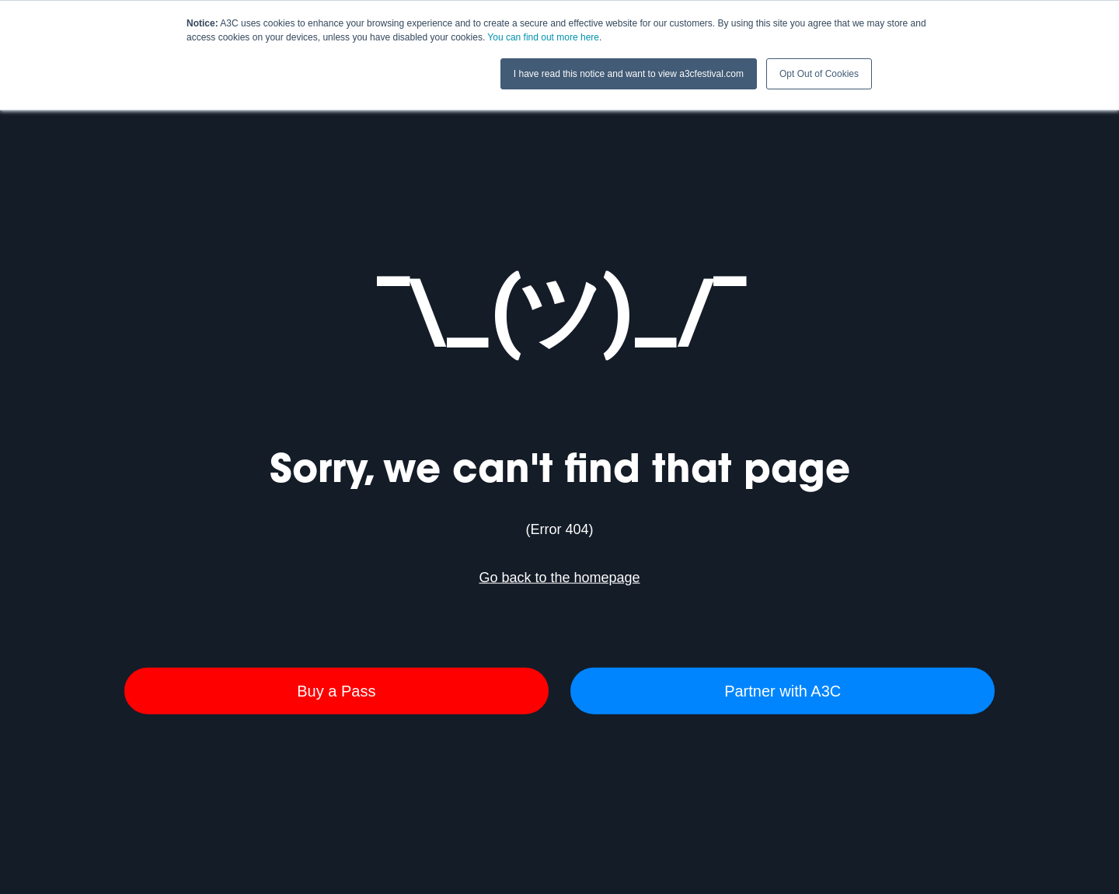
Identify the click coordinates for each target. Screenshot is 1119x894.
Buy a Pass (336, 690)
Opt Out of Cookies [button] (819, 73)
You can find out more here (543, 37)
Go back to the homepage (559, 577)
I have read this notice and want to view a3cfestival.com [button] (629, 73)
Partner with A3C (782, 690)
